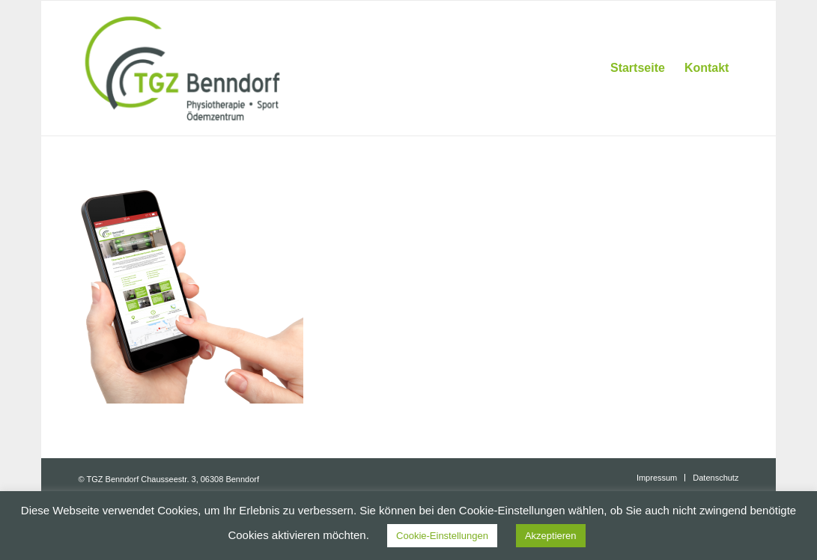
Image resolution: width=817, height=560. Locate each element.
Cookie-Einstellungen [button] (442, 535)
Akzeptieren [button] (551, 535)
